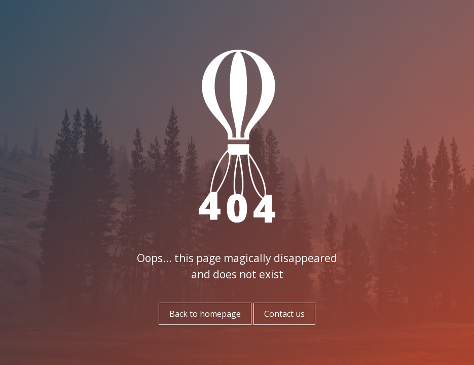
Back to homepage (205, 313)
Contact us (284, 313)
